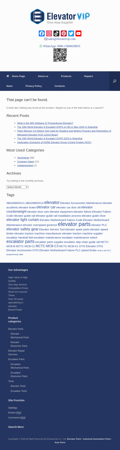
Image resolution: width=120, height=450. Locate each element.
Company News (25, 161)
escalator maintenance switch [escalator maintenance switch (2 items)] (79, 237)
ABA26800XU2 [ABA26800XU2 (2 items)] (34, 203)
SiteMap (12, 407)
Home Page (15, 76)
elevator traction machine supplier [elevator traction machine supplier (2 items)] (82, 233)
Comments (16, 417)
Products (66, 76)
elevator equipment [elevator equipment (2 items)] (61, 211)
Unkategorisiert (25, 165)
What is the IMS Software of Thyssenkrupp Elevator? (45, 123)
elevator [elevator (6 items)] (52, 202)
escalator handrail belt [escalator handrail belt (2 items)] (19, 237)
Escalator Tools (19, 391)
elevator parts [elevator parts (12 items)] (74, 224)
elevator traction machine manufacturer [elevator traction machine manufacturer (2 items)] (38, 233)
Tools (11, 381)
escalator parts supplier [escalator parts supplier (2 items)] (49, 242)
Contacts (60, 86)
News (9, 86)
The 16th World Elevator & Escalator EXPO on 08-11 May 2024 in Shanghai (57, 127)
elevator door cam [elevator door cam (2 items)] (38, 211)
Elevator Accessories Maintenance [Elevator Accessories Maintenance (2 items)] (81, 203)
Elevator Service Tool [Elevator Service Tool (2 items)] (52, 229)
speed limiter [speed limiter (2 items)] (89, 250)
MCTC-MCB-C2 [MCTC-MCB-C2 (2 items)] (25, 246)
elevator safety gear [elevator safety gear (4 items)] (22, 229)
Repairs (88, 76)
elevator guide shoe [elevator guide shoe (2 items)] (93, 215)
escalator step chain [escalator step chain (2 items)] (76, 242)
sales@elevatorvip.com (61, 38)
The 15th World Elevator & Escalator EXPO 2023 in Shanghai (50, 138)
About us (43, 76)
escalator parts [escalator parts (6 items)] (20, 241)
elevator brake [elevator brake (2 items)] (27, 207)
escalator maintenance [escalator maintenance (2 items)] (47, 237)
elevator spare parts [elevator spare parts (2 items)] (77, 229)
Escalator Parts (16, 359)
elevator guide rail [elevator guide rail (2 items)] (24, 215)
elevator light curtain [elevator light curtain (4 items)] (22, 220)
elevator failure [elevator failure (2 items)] (82, 211)
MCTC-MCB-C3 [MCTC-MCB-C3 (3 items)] (47, 246)
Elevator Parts (15, 329)
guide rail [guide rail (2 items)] (94, 242)
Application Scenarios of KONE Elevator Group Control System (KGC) (54, 142)
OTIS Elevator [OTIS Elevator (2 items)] (87, 246)
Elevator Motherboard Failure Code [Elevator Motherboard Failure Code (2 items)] (61, 220)
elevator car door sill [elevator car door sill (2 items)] (68, 207)
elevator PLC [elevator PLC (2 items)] (99, 225)
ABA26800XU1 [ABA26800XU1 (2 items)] (15, 203)
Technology (23, 157)
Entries (14, 412)
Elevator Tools (18, 386)
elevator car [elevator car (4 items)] (46, 207)
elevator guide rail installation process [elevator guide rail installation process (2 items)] (58, 215)
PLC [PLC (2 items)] (78, 250)
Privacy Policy (34, 86)
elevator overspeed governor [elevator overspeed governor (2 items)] (40, 225)
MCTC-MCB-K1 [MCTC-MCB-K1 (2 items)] (68, 246)
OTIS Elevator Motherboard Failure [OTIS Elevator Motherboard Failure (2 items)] (53, 250)
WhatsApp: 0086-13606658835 (61, 46)
